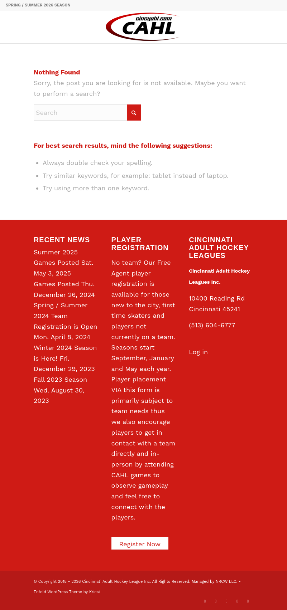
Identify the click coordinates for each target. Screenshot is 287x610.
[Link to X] (205, 601)
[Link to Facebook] (215, 601)
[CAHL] (143, 27)
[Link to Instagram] (237, 601)
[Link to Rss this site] (248, 601)
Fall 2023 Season (60, 379)
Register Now (140, 544)
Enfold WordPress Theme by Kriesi (67, 592)
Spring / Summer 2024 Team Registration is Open (65, 315)
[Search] (87, 112)
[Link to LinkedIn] (226, 601)
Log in (198, 352)
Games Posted (56, 284)
